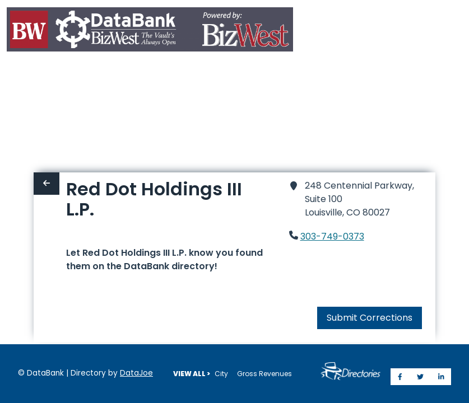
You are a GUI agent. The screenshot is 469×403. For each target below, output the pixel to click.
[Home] (150, 32)
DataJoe (136, 373)
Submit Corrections (369, 277)
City (221, 373)
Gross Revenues (264, 373)
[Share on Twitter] (420, 376)
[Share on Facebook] (400, 376)
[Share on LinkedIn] (441, 376)
